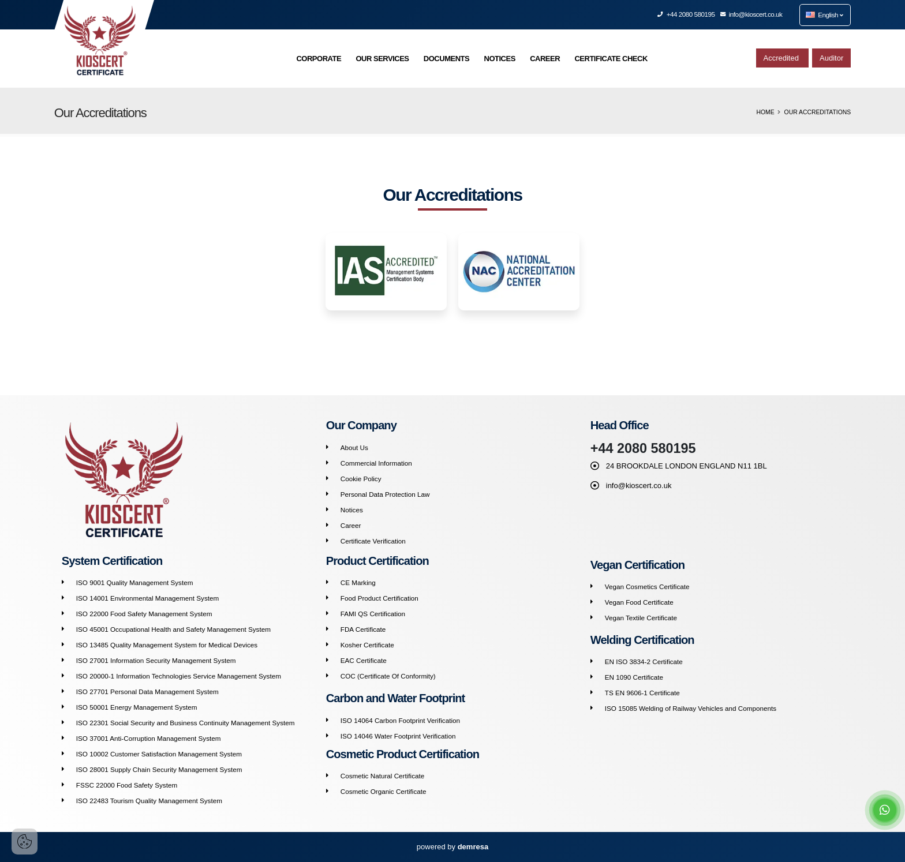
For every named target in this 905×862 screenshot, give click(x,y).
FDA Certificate (363, 629)
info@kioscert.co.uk (752, 14)
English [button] (824, 14)
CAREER (545, 58)
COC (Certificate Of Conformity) (388, 676)
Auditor (831, 58)
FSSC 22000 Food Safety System (126, 785)
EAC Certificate (364, 660)
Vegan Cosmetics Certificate (647, 586)
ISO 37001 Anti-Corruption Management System (148, 738)
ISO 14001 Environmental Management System (147, 598)
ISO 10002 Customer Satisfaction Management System (159, 754)
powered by (452, 846)
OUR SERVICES (382, 58)
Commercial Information (376, 463)
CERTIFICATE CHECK (610, 58)
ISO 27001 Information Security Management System (156, 660)
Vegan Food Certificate (639, 602)
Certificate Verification (373, 541)
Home (765, 112)
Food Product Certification (379, 598)
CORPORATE (318, 58)
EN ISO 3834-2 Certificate (644, 661)
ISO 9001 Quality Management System (134, 582)
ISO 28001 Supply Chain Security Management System (159, 769)
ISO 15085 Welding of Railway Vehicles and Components (690, 708)
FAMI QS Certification (373, 613)
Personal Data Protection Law (385, 494)
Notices (352, 510)
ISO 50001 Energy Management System (136, 707)
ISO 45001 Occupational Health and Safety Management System (173, 629)
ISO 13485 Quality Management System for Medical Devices (166, 645)
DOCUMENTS (446, 58)
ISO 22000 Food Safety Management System (144, 613)
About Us (354, 447)
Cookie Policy (361, 478)
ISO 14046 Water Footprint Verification (398, 736)
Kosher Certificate (367, 645)
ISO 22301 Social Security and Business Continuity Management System (185, 722)
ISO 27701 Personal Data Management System (147, 691)
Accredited (782, 58)
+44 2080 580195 (686, 14)
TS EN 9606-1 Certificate (642, 692)
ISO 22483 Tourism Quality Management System (149, 800)
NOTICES (499, 58)
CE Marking (358, 582)
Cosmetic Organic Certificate (384, 791)
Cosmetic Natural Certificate (383, 775)
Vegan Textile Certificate (641, 617)
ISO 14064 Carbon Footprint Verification (400, 720)
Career (351, 525)
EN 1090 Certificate (634, 677)
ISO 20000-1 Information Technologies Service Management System (178, 676)
